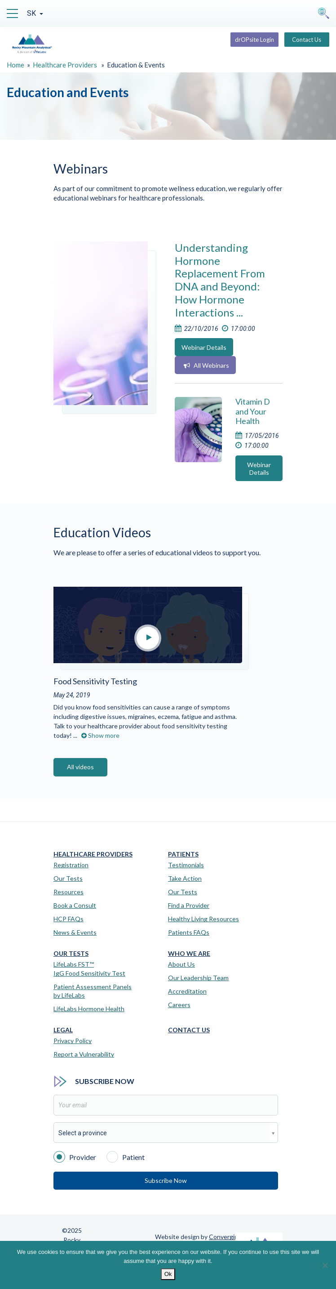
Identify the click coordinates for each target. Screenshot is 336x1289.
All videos (80, 767)
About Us (181, 964)
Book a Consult (74, 905)
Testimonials (186, 865)
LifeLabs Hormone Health (88, 1008)
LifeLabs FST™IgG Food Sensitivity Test (89, 968)
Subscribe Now (166, 1180)
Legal (63, 1030)
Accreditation (187, 991)
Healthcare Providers (65, 65)
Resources (68, 892)
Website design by (198, 1236)
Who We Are (189, 953)
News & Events (75, 932)
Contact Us (306, 39)
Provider (74, 1156)
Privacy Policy (72, 1040)
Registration (70, 865)
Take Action (185, 878)
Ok (168, 1274)
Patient (125, 1156)
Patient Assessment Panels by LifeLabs (92, 991)
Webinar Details (203, 347)
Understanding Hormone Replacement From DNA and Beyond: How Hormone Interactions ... (220, 280)
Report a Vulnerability (83, 1054)
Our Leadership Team (198, 977)
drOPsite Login (254, 39)
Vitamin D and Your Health (252, 411)
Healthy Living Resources (203, 919)
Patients (183, 854)
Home (15, 65)
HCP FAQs (68, 919)
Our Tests (68, 878)
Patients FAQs (188, 932)
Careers (179, 1004)
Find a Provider (188, 905)
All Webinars (206, 365)
